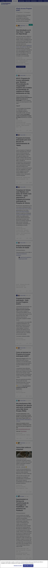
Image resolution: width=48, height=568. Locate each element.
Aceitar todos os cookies (28, 565)
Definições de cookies (18, 565)
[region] (24, 564)
